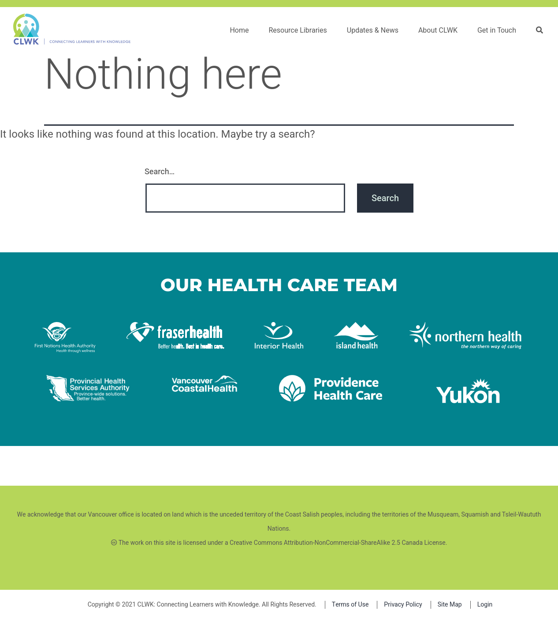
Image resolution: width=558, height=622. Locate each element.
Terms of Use (350, 604)
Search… (160, 172)
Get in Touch (498, 30)
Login (485, 604)
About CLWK (439, 30)
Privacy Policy (403, 604)
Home (240, 30)
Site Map (450, 604)
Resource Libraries (299, 30)
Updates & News (374, 30)
